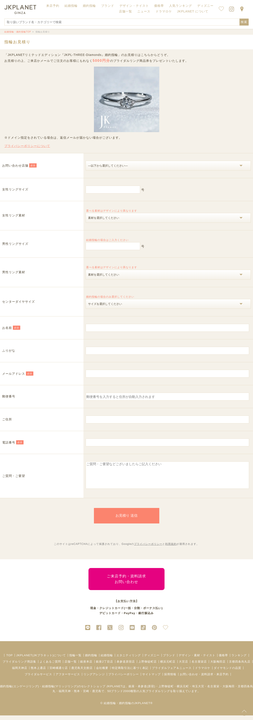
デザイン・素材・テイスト (197, 659)
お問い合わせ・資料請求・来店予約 (204, 678)
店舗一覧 (125, 11)
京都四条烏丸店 (239, 666)
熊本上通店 (38, 672)
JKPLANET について (192, 11)
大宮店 (183, 666)
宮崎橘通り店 (58, 672)
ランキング (239, 659)
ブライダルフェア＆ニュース (172, 672)
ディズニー (152, 659)
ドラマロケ (202, 672)
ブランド (169, 659)
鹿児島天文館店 (82, 672)
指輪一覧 (75, 659)
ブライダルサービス (38, 678)
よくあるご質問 (50, 666)
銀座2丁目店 (104, 666)
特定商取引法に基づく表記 (130, 672)
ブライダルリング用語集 (19, 666)
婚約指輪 (91, 659)
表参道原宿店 (126, 666)
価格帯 (223, 659)
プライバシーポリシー (148, 548)
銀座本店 (86, 666)
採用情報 (170, 678)
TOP (9, 659)
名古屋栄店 (199, 666)
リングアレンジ (94, 678)
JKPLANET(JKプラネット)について (41, 659)
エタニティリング (128, 659)
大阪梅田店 (218, 666)
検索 (244, 22)
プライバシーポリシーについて (27, 146)
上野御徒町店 (147, 666)
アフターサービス (68, 678)
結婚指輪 (107, 659)
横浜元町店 (167, 666)
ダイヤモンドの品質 (227, 672)
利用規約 (171, 548)
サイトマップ (151, 678)
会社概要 (102, 672)
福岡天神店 (19, 672)
